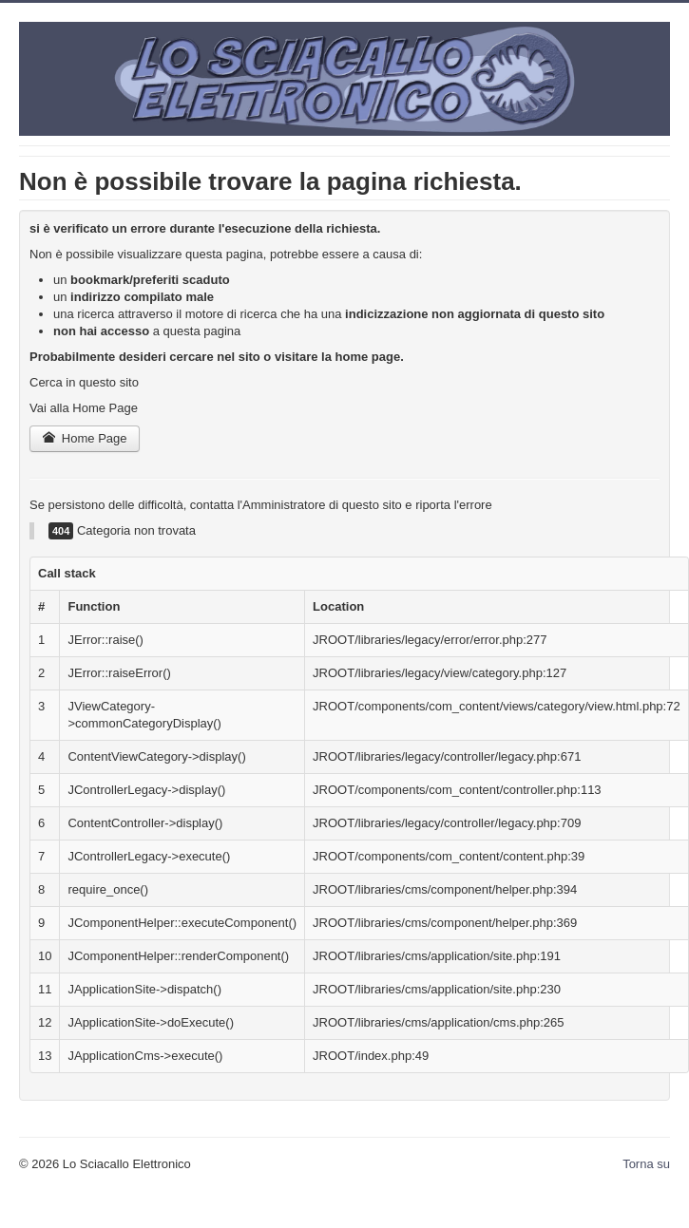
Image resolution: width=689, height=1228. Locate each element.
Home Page (84, 438)
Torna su (646, 1164)
